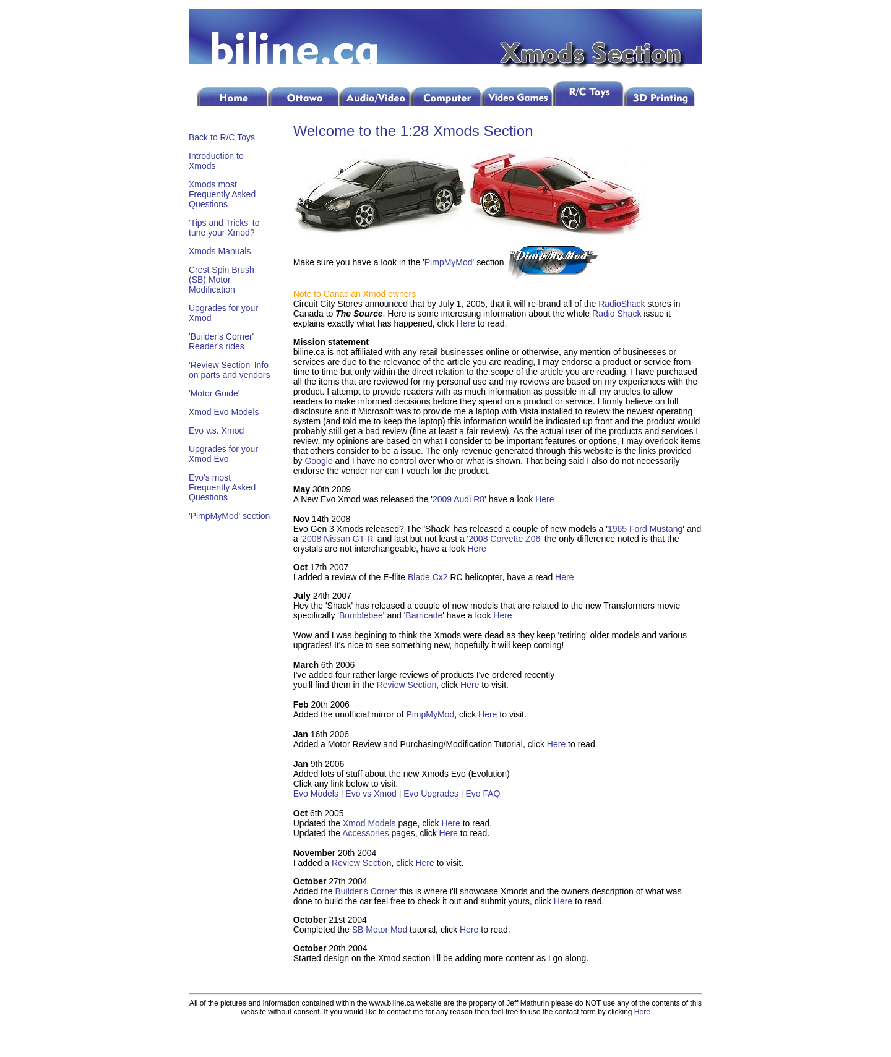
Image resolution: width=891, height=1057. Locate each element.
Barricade (423, 615)
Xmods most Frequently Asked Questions (222, 194)
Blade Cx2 (428, 577)
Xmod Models (369, 823)
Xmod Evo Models (224, 412)
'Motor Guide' (214, 393)
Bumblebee (361, 615)
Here (466, 323)
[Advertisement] (226, 731)
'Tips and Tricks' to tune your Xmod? (224, 228)
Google (318, 461)
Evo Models (315, 793)
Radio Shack (616, 314)
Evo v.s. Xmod (216, 430)
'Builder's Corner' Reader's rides (221, 341)
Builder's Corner (366, 891)
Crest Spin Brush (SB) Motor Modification (221, 279)
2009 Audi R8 (458, 499)
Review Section (407, 685)
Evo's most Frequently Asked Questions (222, 487)
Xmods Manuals (220, 251)
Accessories (365, 833)
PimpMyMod (448, 262)
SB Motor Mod (379, 930)
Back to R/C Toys (222, 137)
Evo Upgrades (430, 793)
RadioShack (621, 304)
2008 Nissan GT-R (337, 539)
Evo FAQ (482, 793)
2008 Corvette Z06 (504, 539)
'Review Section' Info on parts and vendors (229, 370)
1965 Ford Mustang (645, 529)
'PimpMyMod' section (229, 516)
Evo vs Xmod (371, 793)
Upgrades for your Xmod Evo (223, 454)
